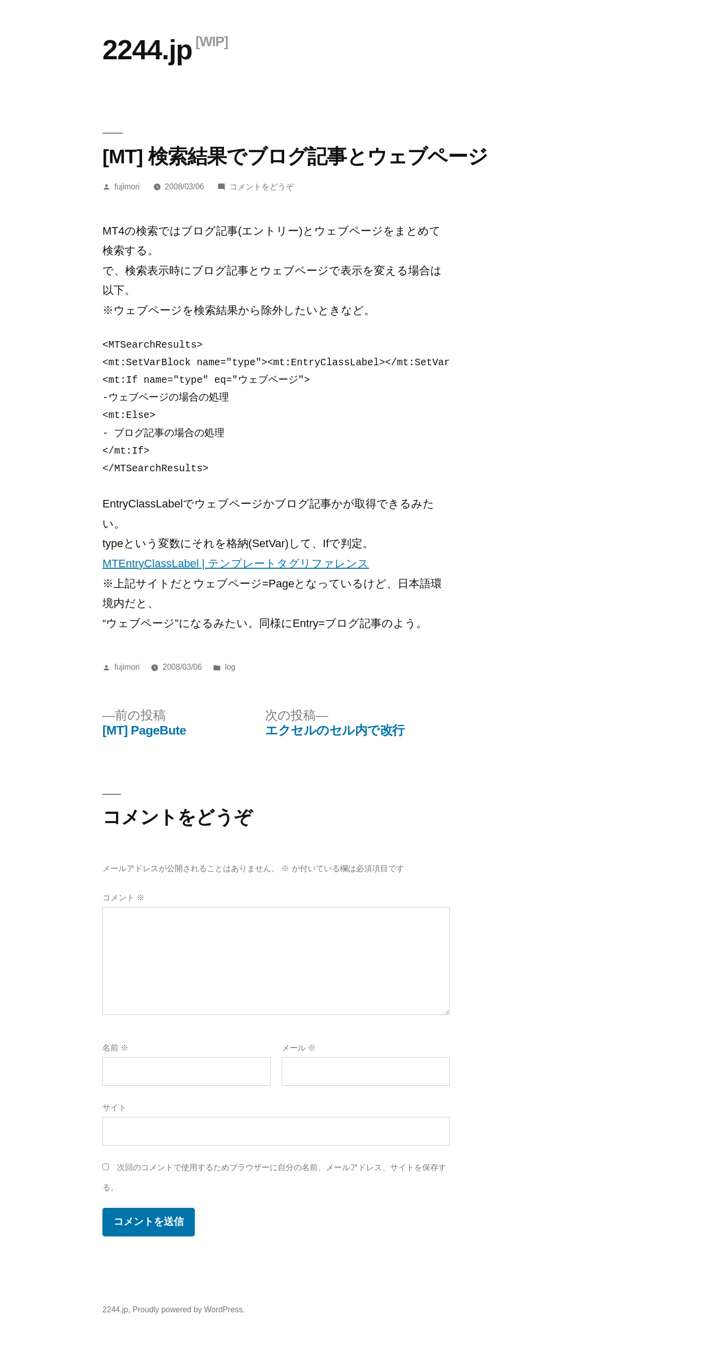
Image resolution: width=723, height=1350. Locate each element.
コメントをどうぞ (261, 186)
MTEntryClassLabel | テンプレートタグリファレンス (235, 563)
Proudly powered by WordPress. (189, 1309)
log (230, 667)
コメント (123, 897)
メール (299, 1048)
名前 (115, 1048)
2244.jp (147, 49)
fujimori (127, 186)
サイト (114, 1107)
